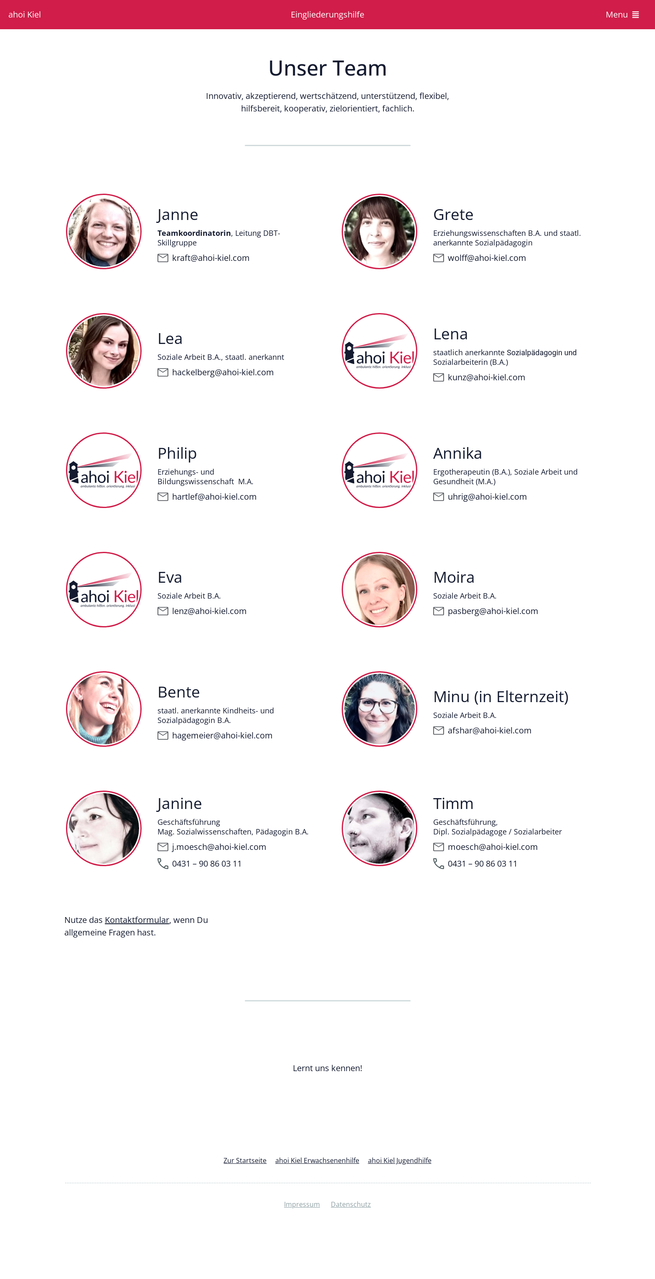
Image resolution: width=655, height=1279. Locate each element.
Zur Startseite (240, 1160)
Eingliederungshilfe (327, 14)
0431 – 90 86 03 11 (483, 863)
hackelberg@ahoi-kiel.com (223, 372)
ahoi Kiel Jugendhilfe (404, 1160)
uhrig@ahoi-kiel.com (487, 496)
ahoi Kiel (24, 14)
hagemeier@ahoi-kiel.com (222, 735)
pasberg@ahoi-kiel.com (493, 611)
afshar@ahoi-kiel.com (490, 730)
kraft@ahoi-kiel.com (211, 257)
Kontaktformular (137, 919)
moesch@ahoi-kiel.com (493, 846)
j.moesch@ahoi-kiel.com (219, 846)
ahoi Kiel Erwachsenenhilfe (317, 1160)
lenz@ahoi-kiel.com (209, 611)
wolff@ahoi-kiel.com (487, 257)
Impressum (302, 1205)
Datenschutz (352, 1205)
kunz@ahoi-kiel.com (487, 377)
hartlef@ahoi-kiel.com (214, 496)
